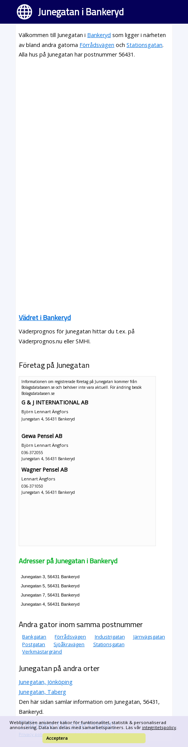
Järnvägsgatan (149, 636)
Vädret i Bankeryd (45, 317)
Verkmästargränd (42, 651)
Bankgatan (34, 636)
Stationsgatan (144, 45)
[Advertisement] (94, 118)
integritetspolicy (159, 727)
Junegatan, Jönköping (46, 682)
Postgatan (33, 644)
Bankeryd (99, 35)
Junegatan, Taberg (42, 691)
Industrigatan (110, 636)
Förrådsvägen (96, 45)
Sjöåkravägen (68, 644)
